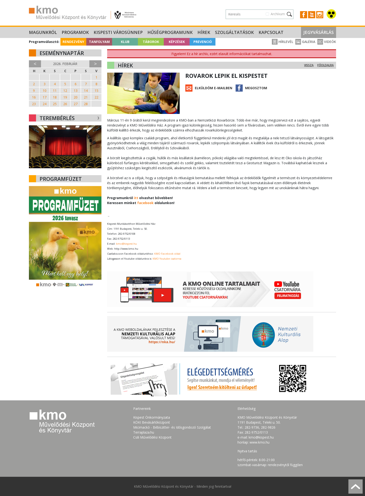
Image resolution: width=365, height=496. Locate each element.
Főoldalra (325, 65)
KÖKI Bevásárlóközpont (151, 422)
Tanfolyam (99, 41)
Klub (125, 41)
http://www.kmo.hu (126, 248)
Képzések (177, 41)
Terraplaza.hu (143, 432)
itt (136, 198)
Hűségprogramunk (170, 32)
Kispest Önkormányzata (151, 417)
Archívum (278, 14)
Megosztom (256, 88)
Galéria (305, 41)
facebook (145, 203)
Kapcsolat (271, 32)
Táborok (151, 41)
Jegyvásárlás (318, 32)
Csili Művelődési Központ (152, 437)
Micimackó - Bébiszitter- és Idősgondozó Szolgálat (172, 427)
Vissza (309, 65)
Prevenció (202, 41)
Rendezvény (73, 41)
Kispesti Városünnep (118, 32)
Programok (75, 32)
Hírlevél (282, 41)
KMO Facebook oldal (167, 253)
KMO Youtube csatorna (167, 258)
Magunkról (43, 32)
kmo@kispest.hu (126, 243)
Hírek (203, 32)
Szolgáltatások (234, 32)
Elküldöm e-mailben (213, 88)
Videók (326, 41)
